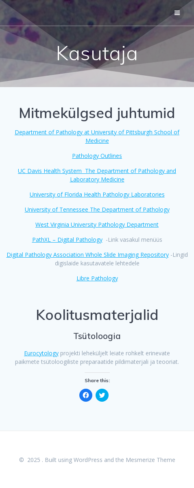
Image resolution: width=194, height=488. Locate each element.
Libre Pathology (97, 278)
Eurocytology (41, 353)
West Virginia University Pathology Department (97, 224)
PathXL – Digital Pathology (67, 239)
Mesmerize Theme (150, 460)
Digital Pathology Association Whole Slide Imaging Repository (88, 254)
